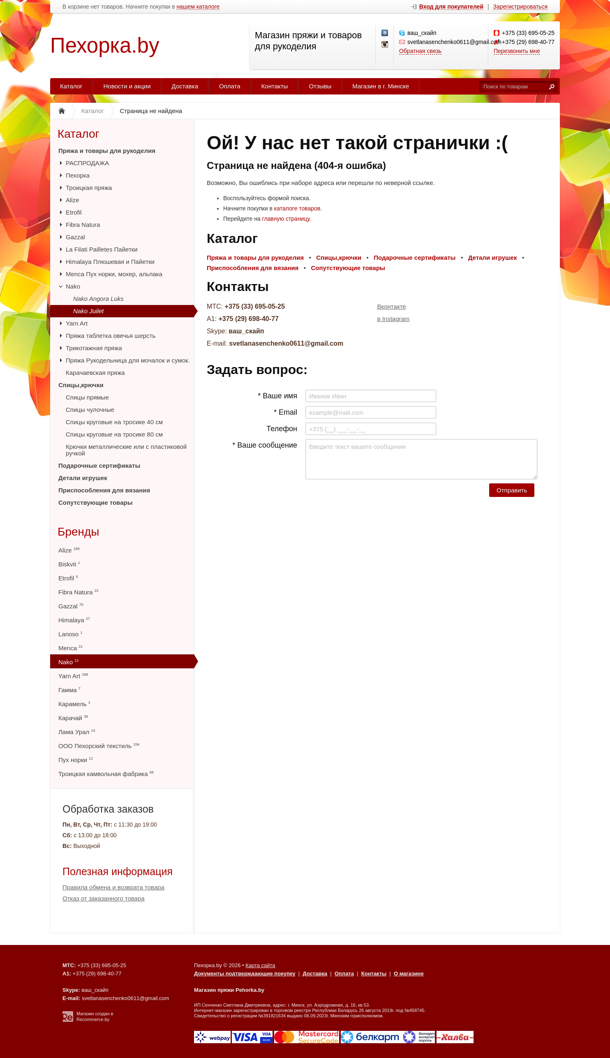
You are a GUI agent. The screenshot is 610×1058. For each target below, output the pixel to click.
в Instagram (393, 318)
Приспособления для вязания (104, 490)
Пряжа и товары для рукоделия (106, 150)
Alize (72, 199)
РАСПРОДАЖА (87, 162)
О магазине (409, 973)
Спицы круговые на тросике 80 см (114, 434)
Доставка (185, 86)
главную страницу (286, 218)
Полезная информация (117, 871)
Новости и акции (127, 86)
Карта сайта (260, 965)
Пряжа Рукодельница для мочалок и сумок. (128, 360)
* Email (285, 412)
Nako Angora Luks (98, 298)
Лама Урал (76, 731)
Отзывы (320, 86)
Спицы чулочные (90, 409)
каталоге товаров (297, 208)
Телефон (281, 429)
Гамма (69, 689)
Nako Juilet (88, 310)
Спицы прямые (87, 397)
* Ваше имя (277, 396)
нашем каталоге (198, 7)
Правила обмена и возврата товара (113, 887)
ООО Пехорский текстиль (98, 745)
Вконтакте (391, 306)
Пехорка (78, 175)
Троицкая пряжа (89, 187)
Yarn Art (77, 323)
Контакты (274, 86)
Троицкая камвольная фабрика (106, 773)
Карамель (74, 703)
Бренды (78, 531)
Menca (70, 648)
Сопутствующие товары (95, 502)
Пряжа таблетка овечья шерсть (110, 335)
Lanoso (70, 634)
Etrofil (73, 212)
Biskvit (69, 564)
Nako (73, 286)
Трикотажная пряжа (94, 347)
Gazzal (75, 236)
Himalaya (74, 620)
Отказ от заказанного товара (103, 898)
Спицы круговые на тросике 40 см (114, 421)
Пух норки (75, 759)
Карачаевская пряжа (95, 372)
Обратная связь (420, 51)
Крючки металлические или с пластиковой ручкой (126, 450)
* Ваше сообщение (264, 445)
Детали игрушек (82, 477)
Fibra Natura (83, 224)
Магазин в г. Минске (380, 86)
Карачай (73, 717)
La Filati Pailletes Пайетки (102, 249)
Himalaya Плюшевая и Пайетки (110, 261)
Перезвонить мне (517, 51)
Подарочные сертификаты (99, 465)
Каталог (71, 86)
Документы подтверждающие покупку (245, 973)
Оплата (229, 86)
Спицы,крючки (81, 384)
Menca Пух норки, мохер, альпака (114, 273)
